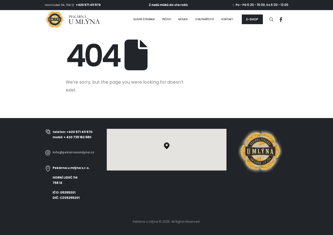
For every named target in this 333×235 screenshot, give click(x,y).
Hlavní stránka (144, 19)
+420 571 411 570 (88, 5)
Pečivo (166, 19)
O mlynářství (204, 19)
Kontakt (227, 19)
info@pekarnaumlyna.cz (73, 152)
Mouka (183, 19)
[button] (252, 19)
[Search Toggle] (271, 19)
